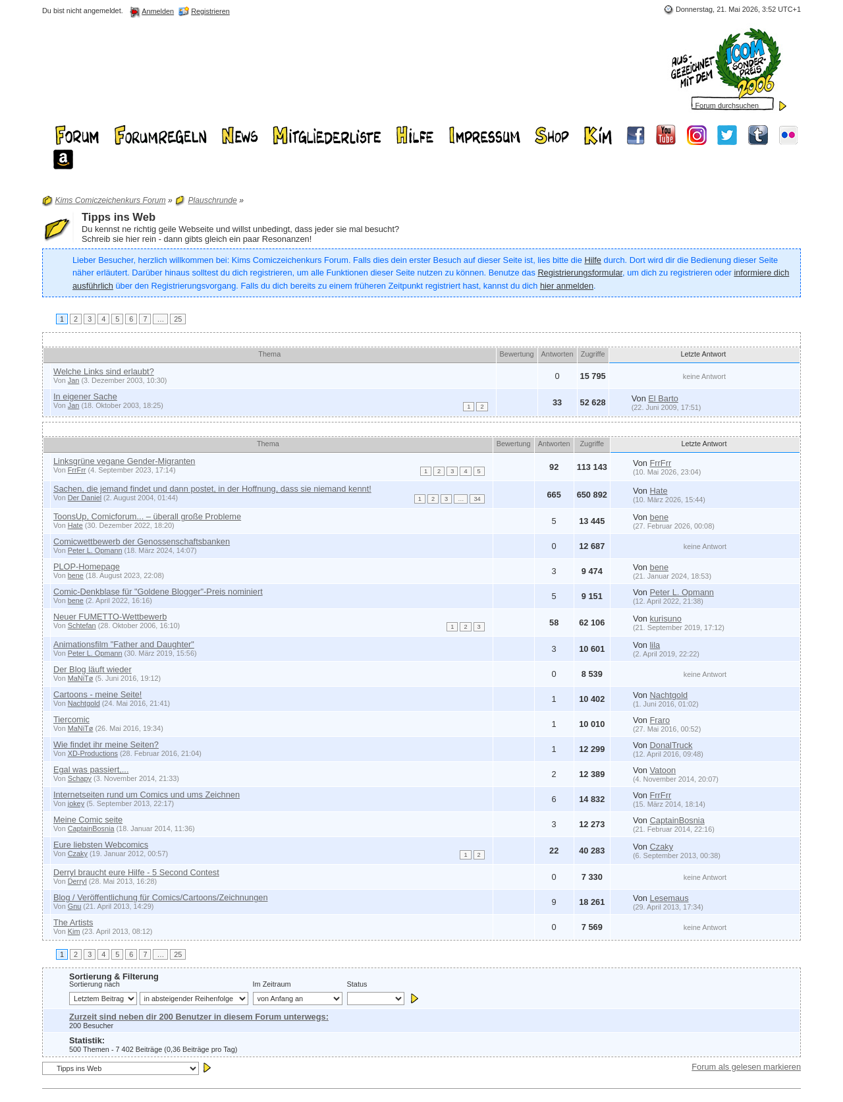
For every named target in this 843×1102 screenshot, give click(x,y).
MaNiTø (81, 678)
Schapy (80, 778)
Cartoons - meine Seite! (97, 694)
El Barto (663, 398)
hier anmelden (566, 286)
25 (178, 319)
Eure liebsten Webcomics (100, 845)
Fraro (660, 720)
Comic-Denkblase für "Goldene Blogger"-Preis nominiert (158, 591)
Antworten (557, 354)
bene (659, 517)
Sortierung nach (94, 984)
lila (655, 645)
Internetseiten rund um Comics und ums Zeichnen (146, 794)
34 (477, 499)
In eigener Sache (85, 396)
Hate (659, 491)
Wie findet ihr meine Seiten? (106, 744)
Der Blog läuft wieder (92, 669)
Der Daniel (84, 498)
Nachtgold (84, 703)
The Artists (73, 922)
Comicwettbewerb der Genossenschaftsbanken (141, 541)
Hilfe (592, 260)
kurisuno (666, 619)
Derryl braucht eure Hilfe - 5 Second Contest (136, 872)
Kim (74, 931)
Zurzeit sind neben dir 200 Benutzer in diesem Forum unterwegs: (199, 1017)
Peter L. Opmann (95, 550)
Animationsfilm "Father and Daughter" (123, 644)
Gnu (75, 906)
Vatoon (663, 770)
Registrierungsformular (579, 272)
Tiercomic (71, 719)
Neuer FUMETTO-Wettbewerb (110, 617)
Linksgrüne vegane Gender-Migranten (124, 461)
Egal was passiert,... (91, 769)
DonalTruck (671, 745)
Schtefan (82, 625)
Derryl (77, 881)
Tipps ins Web (118, 217)
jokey (76, 803)
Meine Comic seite (87, 820)
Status (357, 984)
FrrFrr (77, 470)
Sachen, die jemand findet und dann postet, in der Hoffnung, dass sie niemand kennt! (212, 489)
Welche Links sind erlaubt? (103, 371)
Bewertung (517, 354)
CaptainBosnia (91, 828)
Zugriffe (593, 354)
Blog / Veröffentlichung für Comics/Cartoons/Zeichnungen (160, 897)
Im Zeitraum (272, 984)
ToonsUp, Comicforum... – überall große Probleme (147, 516)
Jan (74, 380)
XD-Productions (93, 753)
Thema (269, 354)
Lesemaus (669, 898)
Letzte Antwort (704, 354)
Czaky (78, 853)
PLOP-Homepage (86, 566)
